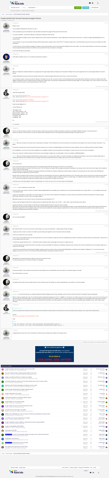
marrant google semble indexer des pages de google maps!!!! (28, 399)
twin (95, 400)
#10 (97, 233)
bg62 (95, 453)
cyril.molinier (16, 408)
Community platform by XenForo (47, 476)
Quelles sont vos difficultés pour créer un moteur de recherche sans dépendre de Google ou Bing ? (37, 424)
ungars (15, 429)
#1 (97, 23)
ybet (95, 388)
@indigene (24, 193)
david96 (15, 421)
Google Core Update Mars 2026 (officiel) (23, 436)
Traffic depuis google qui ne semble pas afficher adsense (27, 407)
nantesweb (13, 20)
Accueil (93, 467)
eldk (95, 437)
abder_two (16, 384)
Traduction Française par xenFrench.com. (65, 476)
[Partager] (96, 23)
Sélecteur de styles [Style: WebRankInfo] (15, 467)
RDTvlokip (16, 425)
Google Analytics (28, 408)
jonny (15, 396)
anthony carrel (17, 441)
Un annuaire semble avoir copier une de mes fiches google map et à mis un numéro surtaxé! (35, 391)
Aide (90, 467)
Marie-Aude (93, 380)
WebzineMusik (93, 445)
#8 (97, 190)
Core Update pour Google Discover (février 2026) (25, 456)
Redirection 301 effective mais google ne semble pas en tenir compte (30, 395)
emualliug (16, 433)
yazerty (94, 417)
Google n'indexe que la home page (29, 452)
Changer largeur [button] (23, 467)
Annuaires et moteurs (28, 392)
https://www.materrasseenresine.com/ (30, 95)
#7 (97, 165)
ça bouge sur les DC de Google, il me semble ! (24, 420)
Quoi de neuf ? (32, 7)
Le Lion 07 (94, 425)
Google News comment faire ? (21, 448)
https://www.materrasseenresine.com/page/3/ (45, 101)
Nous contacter (65, 467)
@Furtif (23, 143)
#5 (97, 128)
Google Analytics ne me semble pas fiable (24, 411)
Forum (24, 7)
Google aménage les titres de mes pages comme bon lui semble (29, 379)
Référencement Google (30, 380)
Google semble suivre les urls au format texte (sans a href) (27, 415)
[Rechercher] (93, 7)
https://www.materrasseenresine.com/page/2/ (45, 96)
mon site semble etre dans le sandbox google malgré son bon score (30, 383)
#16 (97, 340)
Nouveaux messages (16, 10)
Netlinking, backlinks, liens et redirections (34, 421)
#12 (97, 274)
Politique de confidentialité (83, 467)
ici (46, 28)
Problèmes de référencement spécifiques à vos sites (35, 384)
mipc (15, 392)
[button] (37, 7)
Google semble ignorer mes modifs (22, 403)
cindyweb (16, 404)
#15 (97, 313)
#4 (97, 89)
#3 (97, 66)
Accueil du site (16, 7)
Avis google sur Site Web (20, 440)
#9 (97, 221)
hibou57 (15, 413)
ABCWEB (94, 441)
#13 (97, 286)
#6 (97, 140)
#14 (97, 298)
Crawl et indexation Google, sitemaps (30, 400)
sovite (94, 392)
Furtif (95, 384)
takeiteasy (93, 421)
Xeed (15, 445)
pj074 (15, 453)
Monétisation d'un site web (32, 449)
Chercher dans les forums (28, 10)
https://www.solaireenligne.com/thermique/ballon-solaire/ (35, 326)
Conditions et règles (73, 467)
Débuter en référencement (28, 429)
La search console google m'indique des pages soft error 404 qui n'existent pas (39, 444)
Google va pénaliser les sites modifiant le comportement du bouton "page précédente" (34, 432)
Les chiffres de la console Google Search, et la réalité (26, 428)
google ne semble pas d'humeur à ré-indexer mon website (27, 387)
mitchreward (16, 388)
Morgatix (16, 380)
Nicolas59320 (17, 449)
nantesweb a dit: (26, 316)
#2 (97, 54)
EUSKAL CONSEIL (92, 429)
